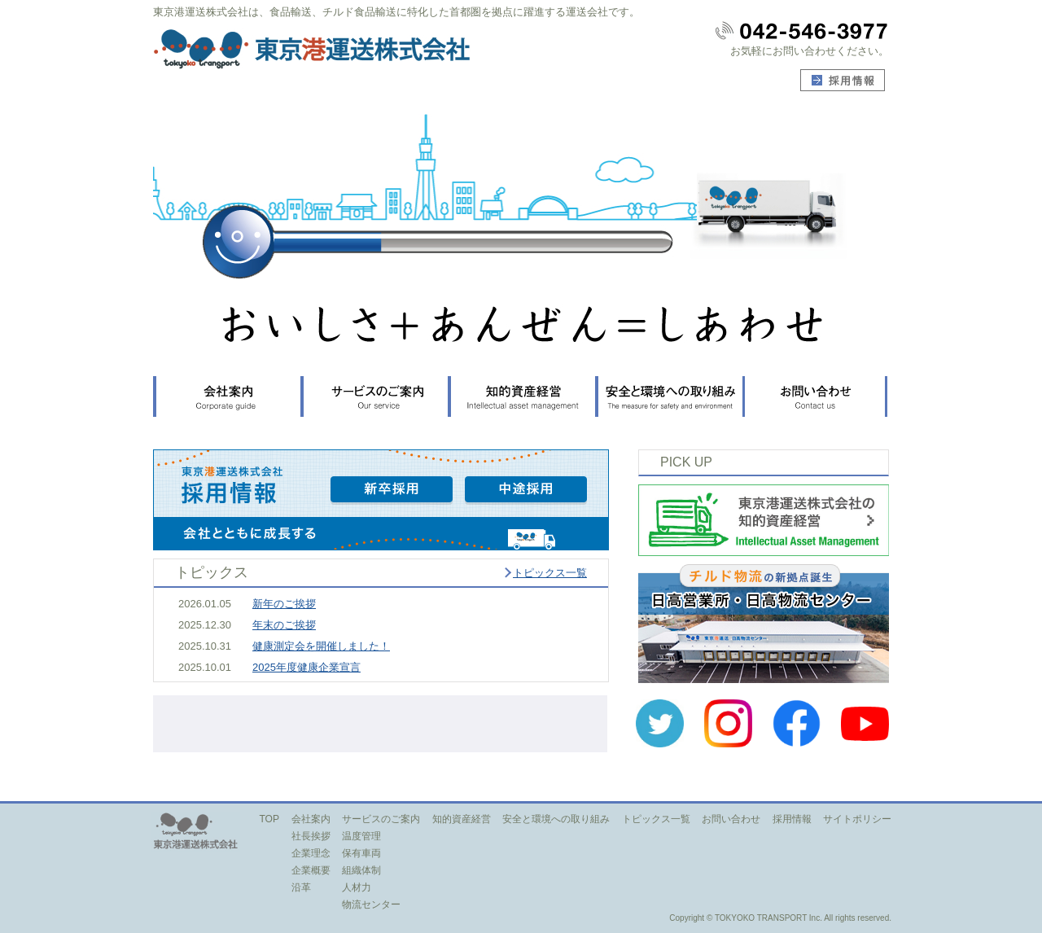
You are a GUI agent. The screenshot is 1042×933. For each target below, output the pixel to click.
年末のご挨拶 (284, 625)
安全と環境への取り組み (556, 819)
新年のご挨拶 (284, 604)
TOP (269, 819)
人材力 (356, 887)
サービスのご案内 (381, 819)
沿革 (301, 887)
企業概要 (311, 870)
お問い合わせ (731, 819)
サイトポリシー (857, 819)
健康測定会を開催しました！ (321, 646)
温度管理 (361, 836)
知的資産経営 (461, 819)
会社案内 (311, 819)
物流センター (371, 904)
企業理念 (311, 853)
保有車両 (361, 853)
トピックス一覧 (550, 573)
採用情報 (792, 819)
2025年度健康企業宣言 (306, 667)
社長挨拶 (311, 836)
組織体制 (361, 870)
